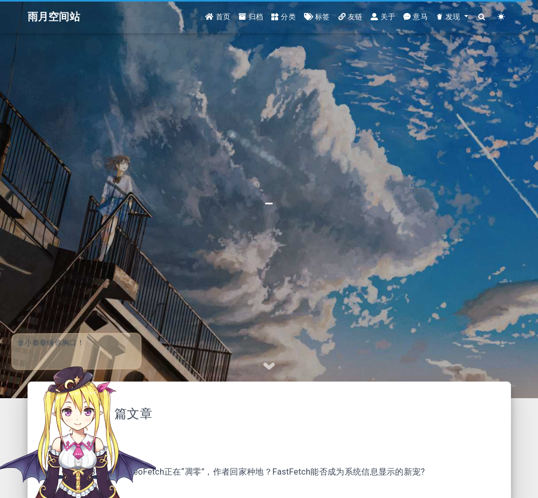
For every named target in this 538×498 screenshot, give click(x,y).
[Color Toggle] (501, 17)
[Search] (482, 17)
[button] (452, 17)
